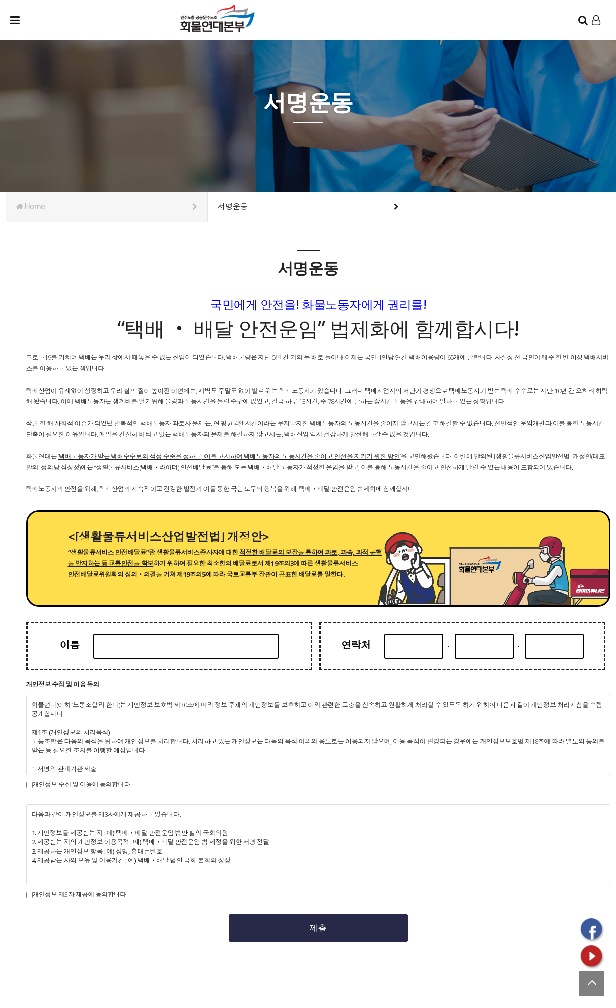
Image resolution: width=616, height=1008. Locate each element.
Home (106, 207)
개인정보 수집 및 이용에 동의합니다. (79, 784)
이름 (77, 645)
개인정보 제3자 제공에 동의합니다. (77, 894)
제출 (318, 928)
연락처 (361, 645)
